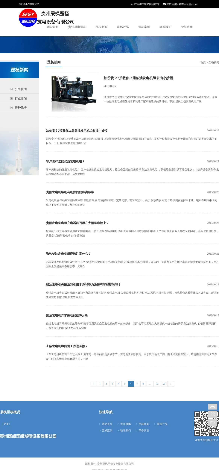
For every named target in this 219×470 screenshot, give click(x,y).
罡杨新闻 (101, 27)
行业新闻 (21, 98)
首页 (203, 62)
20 (164, 383)
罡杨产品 (123, 27)
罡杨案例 (144, 27)
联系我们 (165, 27)
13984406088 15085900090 (146, 4)
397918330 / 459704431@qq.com (182, 4)
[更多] (6, 423)
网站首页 (53, 27)
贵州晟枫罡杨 (77, 27)
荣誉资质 (187, 27)
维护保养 (21, 107)
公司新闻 (21, 89)
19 (157, 383)
